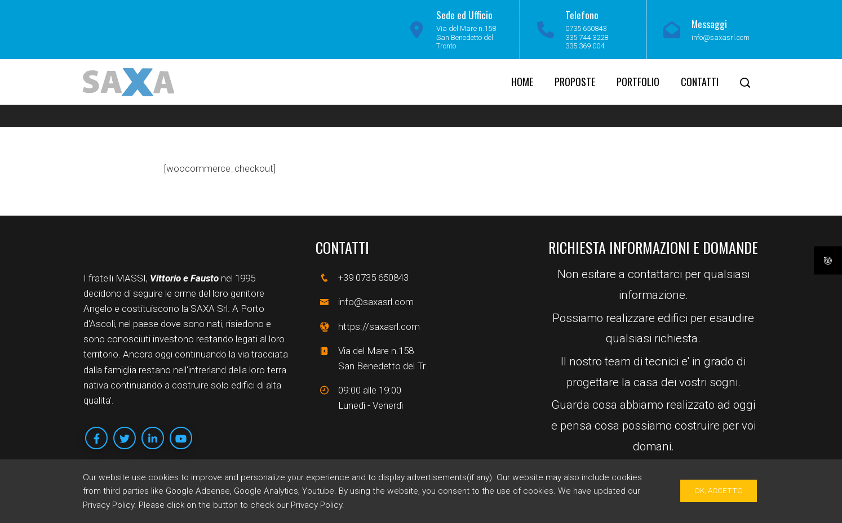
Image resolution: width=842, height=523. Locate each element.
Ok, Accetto (718, 490)
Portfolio (638, 81)
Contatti (700, 81)
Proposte (575, 81)
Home (522, 81)
